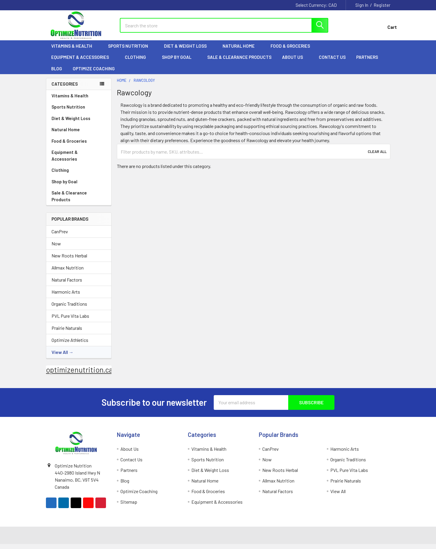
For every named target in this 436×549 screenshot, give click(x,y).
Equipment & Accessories (82, 62)
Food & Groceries (293, 51)
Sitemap (128, 507)
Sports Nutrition (130, 51)
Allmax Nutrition (68, 272)
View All (60, 357)
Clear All (377, 156)
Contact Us (332, 62)
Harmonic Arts (66, 297)
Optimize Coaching (94, 73)
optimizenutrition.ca (79, 374)
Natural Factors (67, 284)
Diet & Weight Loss (188, 51)
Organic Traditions (69, 309)
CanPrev (60, 236)
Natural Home (241, 51)
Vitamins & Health (74, 51)
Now (56, 248)
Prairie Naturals (67, 333)
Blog (56, 73)
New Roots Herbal (69, 260)
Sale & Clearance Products (239, 62)
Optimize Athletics (70, 345)
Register (382, 5)
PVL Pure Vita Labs (70, 321)
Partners (369, 62)
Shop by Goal (179, 62)
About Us (295, 62)
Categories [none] (65, 89)
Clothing (138, 62)
